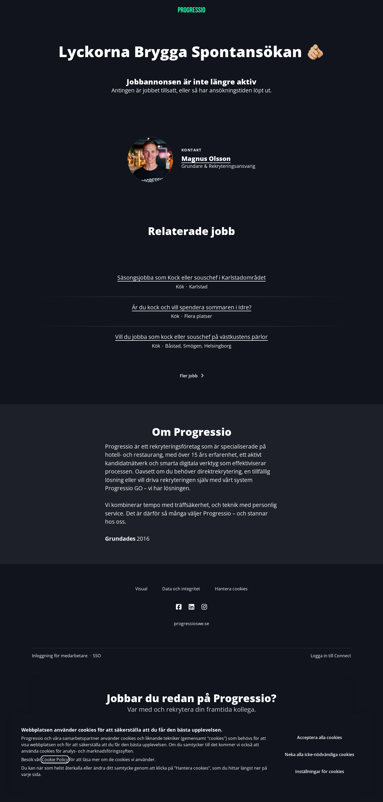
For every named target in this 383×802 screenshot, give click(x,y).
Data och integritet (181, 589)
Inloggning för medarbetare (60, 656)
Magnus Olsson (206, 158)
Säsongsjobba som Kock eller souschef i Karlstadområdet (191, 278)
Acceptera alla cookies (319, 737)
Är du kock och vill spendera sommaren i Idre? (191, 307)
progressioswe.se (191, 623)
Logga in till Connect (331, 656)
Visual (141, 589)
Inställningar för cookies (319, 771)
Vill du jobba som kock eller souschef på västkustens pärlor (191, 337)
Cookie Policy (55, 759)
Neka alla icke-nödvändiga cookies (319, 754)
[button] (372, 10)
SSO (97, 656)
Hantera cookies (231, 589)
